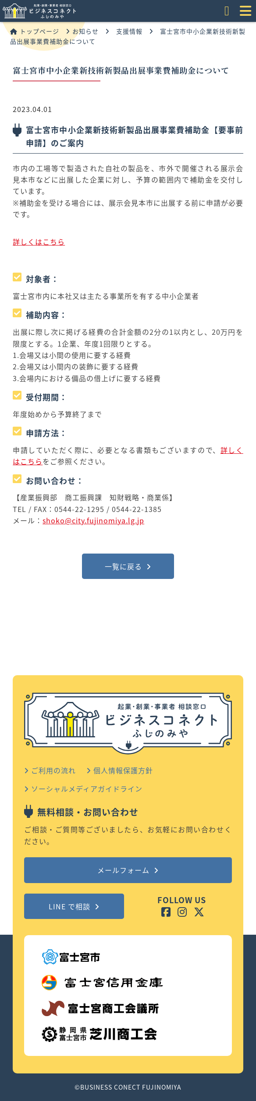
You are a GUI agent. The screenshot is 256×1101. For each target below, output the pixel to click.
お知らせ (82, 31)
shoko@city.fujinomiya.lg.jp (93, 520)
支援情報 (129, 31)
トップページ (34, 31)
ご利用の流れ (50, 770)
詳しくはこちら (39, 241)
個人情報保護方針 (119, 770)
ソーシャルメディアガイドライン (83, 788)
